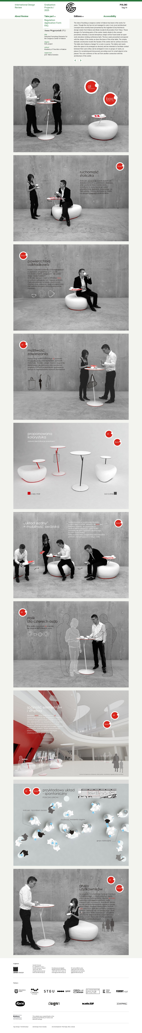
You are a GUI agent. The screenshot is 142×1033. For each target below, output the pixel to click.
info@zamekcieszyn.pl (39, 971)
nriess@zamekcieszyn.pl (59, 972)
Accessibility (110, 16)
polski (123, 5)
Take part (50, 16)
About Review (21, 16)
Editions (79, 16)
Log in (124, 7)
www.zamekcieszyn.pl (39, 972)
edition (46, 23)
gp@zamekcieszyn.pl (77, 972)
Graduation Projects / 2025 (49, 8)
